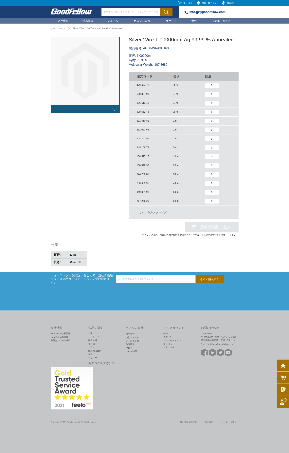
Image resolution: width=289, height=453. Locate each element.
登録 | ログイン (209, 3)
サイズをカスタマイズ (153, 212)
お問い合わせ (221, 20)
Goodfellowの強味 (59, 337)
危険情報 (130, 344)
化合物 (91, 344)
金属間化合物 (94, 350)
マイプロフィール (172, 340)
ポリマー (92, 357)
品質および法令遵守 (60, 340)
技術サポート (132, 337)
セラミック (93, 337)
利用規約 (209, 422)
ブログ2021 (131, 351)
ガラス (91, 347)
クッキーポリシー (230, 422)
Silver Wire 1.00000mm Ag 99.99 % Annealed (97, 28)
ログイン (167, 337)
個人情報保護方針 (188, 422)
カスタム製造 (142, 20)
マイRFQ (187, 3)
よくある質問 (132, 341)
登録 (165, 333)
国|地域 (230, 3)
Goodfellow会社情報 (61, 333)
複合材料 (92, 340)
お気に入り (168, 347)
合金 (90, 333)
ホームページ (58, 28)
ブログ (129, 348)
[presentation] (146, 291)
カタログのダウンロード (104, 363)
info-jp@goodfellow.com (208, 12)
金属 (90, 354)
